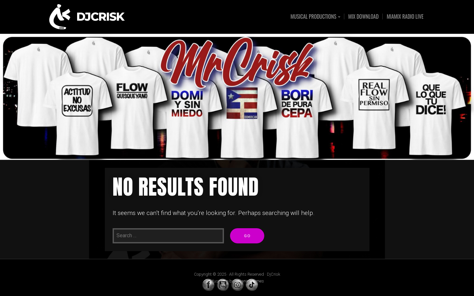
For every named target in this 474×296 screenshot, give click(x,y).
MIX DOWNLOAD (363, 16)
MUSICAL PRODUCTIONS (313, 17)
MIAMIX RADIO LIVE (405, 16)
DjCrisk (100, 17)
